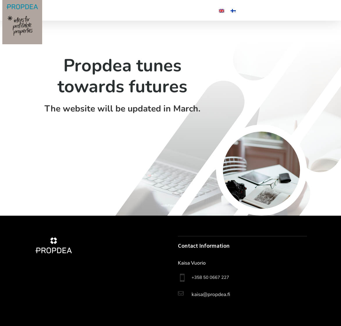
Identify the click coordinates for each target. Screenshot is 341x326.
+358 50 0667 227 (210, 277)
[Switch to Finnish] (233, 12)
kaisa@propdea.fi (211, 294)
